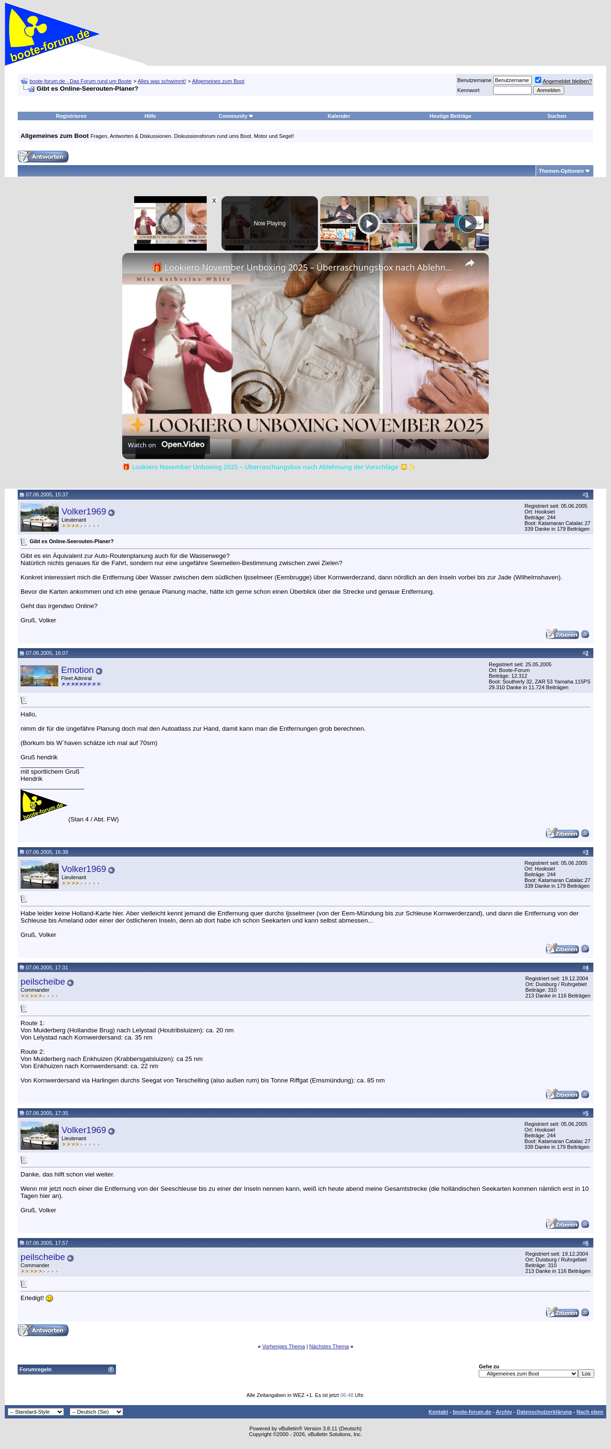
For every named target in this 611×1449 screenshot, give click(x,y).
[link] (137, 268)
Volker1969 (84, 511)
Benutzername (474, 80)
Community (236, 116)
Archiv (503, 1412)
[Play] (369, 223)
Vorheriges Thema (283, 1346)
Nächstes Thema (329, 1346)
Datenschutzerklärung (544, 1412)
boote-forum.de (472, 1412)
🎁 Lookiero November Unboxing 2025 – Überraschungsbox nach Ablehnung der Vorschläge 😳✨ (304, 267)
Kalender (338, 116)
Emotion (77, 670)
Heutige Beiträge (450, 116)
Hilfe (150, 116)
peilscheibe (43, 981)
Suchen (557, 116)
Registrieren (71, 116)
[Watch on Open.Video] (166, 445)
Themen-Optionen (561, 171)
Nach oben (590, 1412)
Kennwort (468, 90)
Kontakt (438, 1412)
